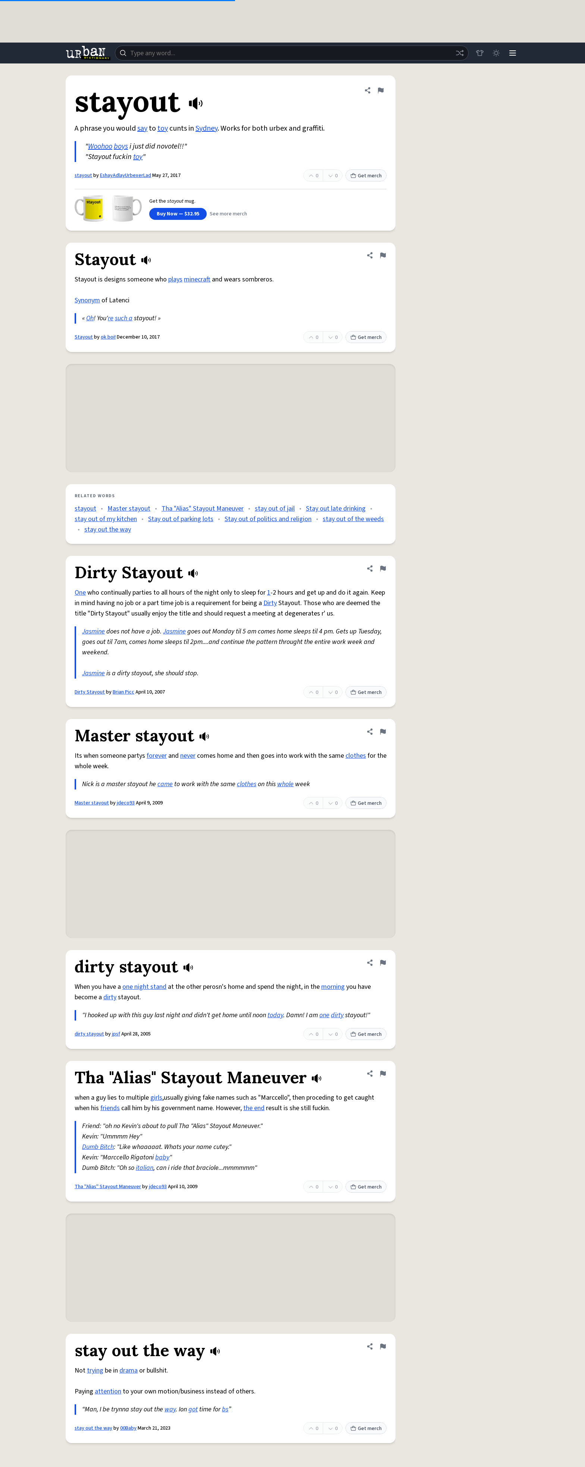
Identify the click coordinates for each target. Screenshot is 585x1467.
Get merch (366, 176)
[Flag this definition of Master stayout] (383, 732)
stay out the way (107, 529)
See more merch (228, 214)
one (324, 1015)
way (170, 1409)
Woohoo (100, 146)
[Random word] (459, 53)
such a (123, 318)
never (187, 755)
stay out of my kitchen (106, 519)
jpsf (116, 1034)
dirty (109, 997)
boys (121, 146)
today (275, 1015)
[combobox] (292, 53)
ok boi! (108, 337)
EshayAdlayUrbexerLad (125, 175)
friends (110, 1108)
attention (108, 1391)
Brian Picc (123, 692)
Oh (90, 318)
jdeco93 (126, 803)
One (80, 592)
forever (157, 755)
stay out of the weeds (353, 519)
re (110, 318)
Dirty (270, 603)
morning (333, 986)
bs (225, 1409)
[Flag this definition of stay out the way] (383, 1346)
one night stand (144, 986)
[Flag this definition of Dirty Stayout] (383, 568)
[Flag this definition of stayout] (381, 90)
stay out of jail (275, 508)
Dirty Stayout (90, 692)
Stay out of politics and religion (268, 519)
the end (254, 1108)
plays (175, 279)
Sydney (206, 128)
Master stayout (128, 508)
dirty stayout (89, 1034)
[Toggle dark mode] (496, 53)
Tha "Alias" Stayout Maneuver (203, 508)
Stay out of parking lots (180, 519)
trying (95, 1370)
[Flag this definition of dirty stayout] (383, 963)
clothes (355, 755)
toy (162, 128)
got (193, 1409)
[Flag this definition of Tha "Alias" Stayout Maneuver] (383, 1074)
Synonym (87, 300)
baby (162, 1157)
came (165, 784)
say (142, 128)
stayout (83, 175)
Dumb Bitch (98, 1147)
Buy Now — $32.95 (178, 214)
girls (156, 1097)
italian (144, 1167)
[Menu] (512, 53)
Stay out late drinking (336, 508)
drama (128, 1370)
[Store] (480, 53)
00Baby (128, 1428)
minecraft (197, 279)
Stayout (84, 337)
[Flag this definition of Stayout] (383, 255)
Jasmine (93, 631)
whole (285, 784)
